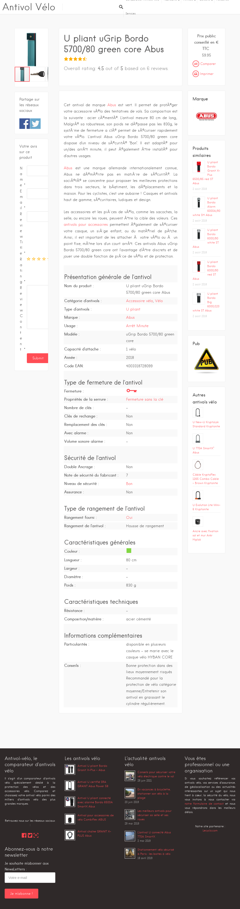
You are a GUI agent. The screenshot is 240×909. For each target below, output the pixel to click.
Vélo (159, 301)
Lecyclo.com (210, 830)
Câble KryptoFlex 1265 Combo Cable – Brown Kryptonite (206, 479)
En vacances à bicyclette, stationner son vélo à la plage (154, 793)
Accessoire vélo (139, 301)
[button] (44, 49)
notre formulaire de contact (204, 803)
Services (131, 13)
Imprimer (203, 74)
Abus (111, 105)
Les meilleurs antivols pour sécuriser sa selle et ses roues (155, 815)
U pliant (133, 309)
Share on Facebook (24, 123)
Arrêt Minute (137, 326)
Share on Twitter (35, 123)
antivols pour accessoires (86, 224)
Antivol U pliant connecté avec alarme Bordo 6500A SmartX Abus (95, 802)
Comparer (204, 63)
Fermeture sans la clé (144, 399)
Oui (129, 517)
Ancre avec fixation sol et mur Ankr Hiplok (205, 535)
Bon (129, 483)
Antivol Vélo (28, 7)
